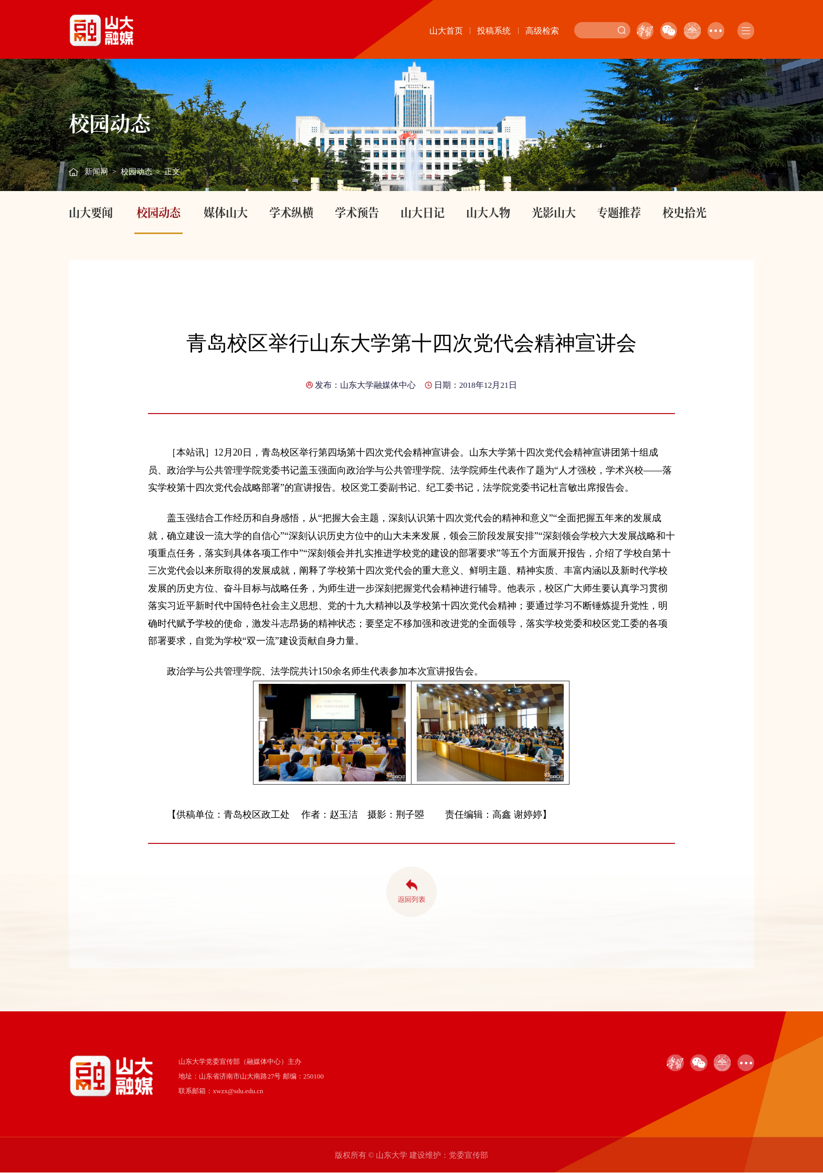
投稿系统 (494, 31)
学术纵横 (291, 212)
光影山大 (554, 212)
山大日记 (422, 212)
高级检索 (542, 31)
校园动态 (136, 171)
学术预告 (357, 212)
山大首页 (446, 31)
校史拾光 (684, 212)
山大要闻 (91, 212)
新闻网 (96, 171)
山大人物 (488, 212)
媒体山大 (226, 212)
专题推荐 (619, 212)
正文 (172, 171)
